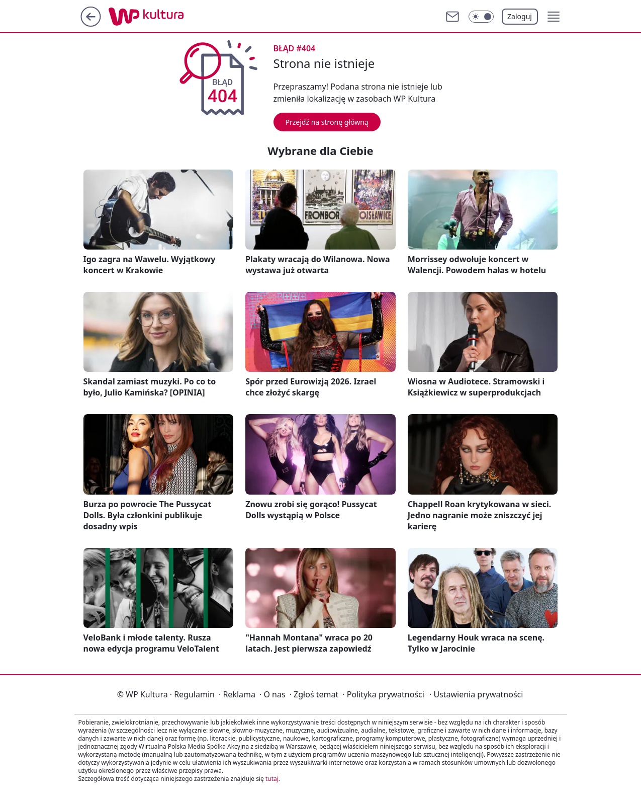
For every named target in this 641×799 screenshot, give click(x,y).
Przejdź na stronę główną (327, 122)
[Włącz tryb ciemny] (481, 17)
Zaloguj (519, 16)
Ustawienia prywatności (476, 694)
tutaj (272, 778)
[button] (553, 17)
